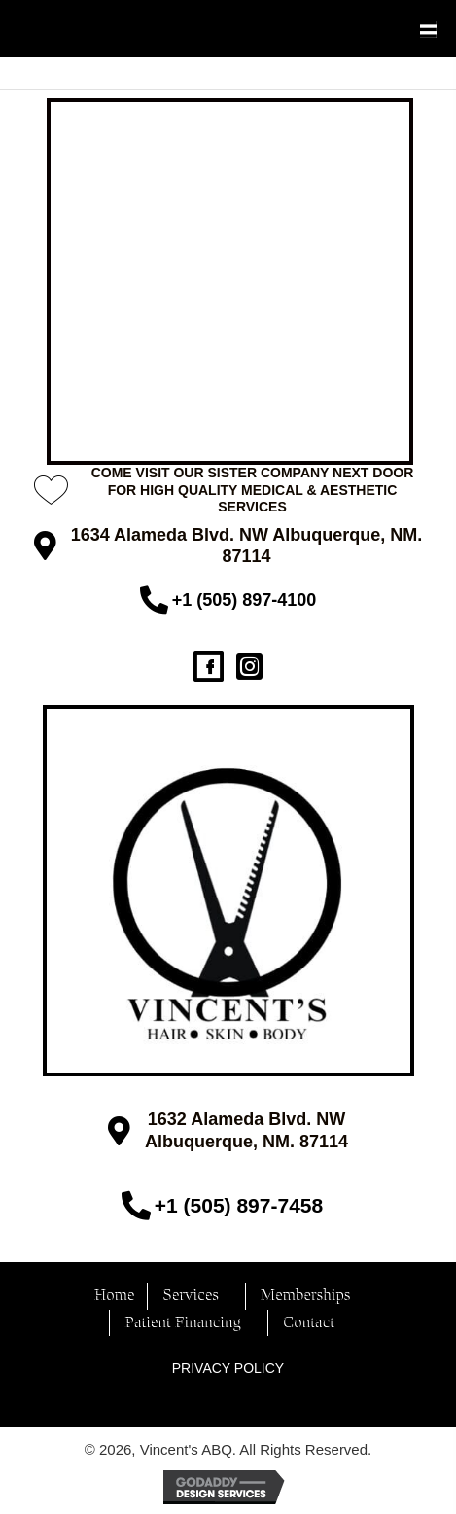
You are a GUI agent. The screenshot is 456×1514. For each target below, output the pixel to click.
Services (189, 1295)
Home (113, 1295)
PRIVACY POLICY (228, 1368)
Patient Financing (181, 1323)
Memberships (305, 1295)
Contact (307, 1323)
